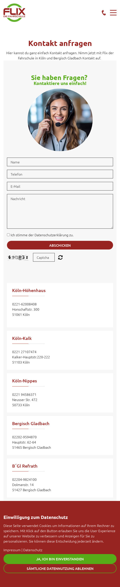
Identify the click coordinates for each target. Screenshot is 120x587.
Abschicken (60, 245)
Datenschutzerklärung (51, 234)
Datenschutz (32, 549)
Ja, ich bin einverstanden (60, 558)
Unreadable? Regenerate (60, 257)
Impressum (12, 549)
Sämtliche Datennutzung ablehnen (60, 568)
